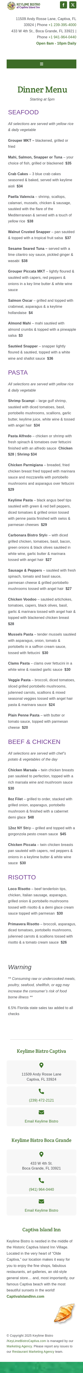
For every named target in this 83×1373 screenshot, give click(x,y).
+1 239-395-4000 (62, 25)
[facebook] (63, 4)
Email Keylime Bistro (41, 1121)
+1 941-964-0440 (62, 37)
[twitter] (72, 4)
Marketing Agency (19, 1346)
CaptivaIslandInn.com (25, 1296)
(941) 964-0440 (41, 1189)
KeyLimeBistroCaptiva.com (27, 1341)
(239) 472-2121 (41, 1100)
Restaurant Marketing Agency (33, 1351)
